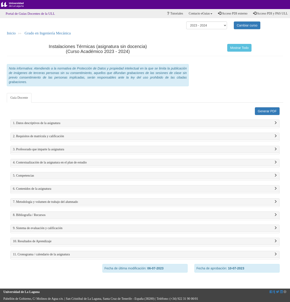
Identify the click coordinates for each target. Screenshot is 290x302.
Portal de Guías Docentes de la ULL (30, 13)
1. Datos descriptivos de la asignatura (145, 123)
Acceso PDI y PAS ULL (270, 13)
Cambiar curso (247, 25)
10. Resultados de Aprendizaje (145, 241)
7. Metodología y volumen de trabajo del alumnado (145, 202)
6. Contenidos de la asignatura (145, 189)
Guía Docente (19, 97)
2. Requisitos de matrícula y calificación (145, 136)
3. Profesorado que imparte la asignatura (145, 149)
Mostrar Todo (239, 48)
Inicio (11, 33)
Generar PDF (267, 111)
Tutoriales (175, 13)
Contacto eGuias (200, 13)
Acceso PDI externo (232, 13)
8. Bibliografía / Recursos (145, 215)
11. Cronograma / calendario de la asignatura (145, 254)
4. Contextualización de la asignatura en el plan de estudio (145, 162)
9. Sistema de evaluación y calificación (145, 228)
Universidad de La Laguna (16, 4)
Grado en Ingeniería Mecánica (48, 33)
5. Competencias (145, 175)
